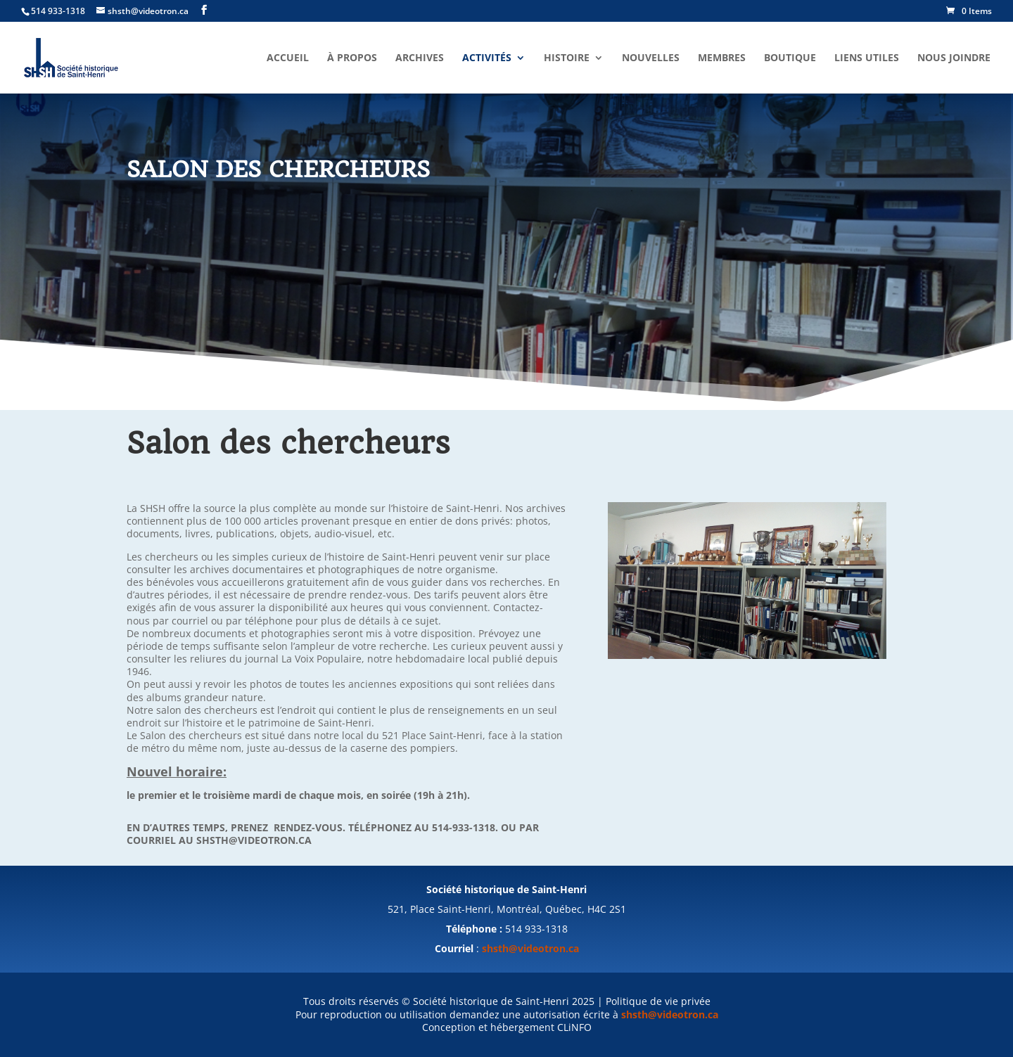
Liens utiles (866, 58)
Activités (486, 58)
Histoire (567, 58)
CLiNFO (574, 1027)
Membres (722, 58)
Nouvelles (651, 58)
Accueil (288, 58)
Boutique (790, 58)
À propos (352, 58)
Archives (419, 58)
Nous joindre (953, 58)
